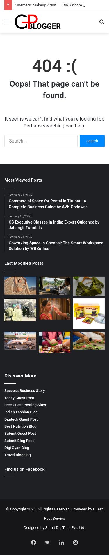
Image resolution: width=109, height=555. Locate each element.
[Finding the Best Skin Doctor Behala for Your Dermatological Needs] (20, 309)
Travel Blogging (17, 455)
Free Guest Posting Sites (25, 405)
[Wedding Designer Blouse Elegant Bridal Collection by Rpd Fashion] (89, 286)
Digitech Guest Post (21, 419)
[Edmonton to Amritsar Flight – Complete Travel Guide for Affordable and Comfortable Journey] (20, 341)
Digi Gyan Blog (16, 448)
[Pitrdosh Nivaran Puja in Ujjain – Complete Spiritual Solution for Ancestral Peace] (89, 340)
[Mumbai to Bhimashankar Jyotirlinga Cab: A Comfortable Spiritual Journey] (55, 286)
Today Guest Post (19, 398)
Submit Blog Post (19, 441)
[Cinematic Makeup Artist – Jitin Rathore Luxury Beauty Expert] (20, 286)
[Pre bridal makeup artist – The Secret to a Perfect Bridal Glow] (55, 309)
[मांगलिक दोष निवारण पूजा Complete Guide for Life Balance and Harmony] (55, 342)
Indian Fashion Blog (21, 412)
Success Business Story (24, 390)
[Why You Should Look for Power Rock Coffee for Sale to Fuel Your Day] (89, 313)
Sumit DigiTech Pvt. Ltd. (65, 527)
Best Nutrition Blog (20, 426)
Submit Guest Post (20, 433)
